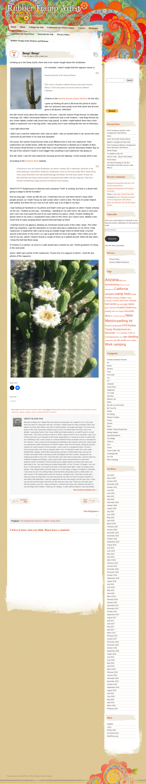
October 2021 (112, 487)
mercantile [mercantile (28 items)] (129, 311)
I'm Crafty (110, 393)
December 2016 (113, 642)
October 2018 (112, 575)
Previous (18, 501)
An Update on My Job (115, 154)
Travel (109, 448)
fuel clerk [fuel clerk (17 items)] (120, 304)
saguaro (22, 412)
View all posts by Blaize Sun (85, 490)
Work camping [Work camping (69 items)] (115, 344)
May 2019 (110, 554)
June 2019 (111, 551)
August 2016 (111, 654)
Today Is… (111, 442)
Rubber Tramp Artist (43, 7)
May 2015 (110, 699)
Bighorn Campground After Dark (118, 142)
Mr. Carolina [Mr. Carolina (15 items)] (115, 316)
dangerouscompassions (115, 183)
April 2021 (110, 499)
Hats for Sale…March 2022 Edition (119, 157)
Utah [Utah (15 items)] (120, 337)
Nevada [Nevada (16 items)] (122, 316)
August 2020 (111, 508)
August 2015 (111, 690)
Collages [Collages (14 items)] (129, 298)
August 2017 (111, 618)
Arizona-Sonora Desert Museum (73, 98)
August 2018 (111, 581)
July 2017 (110, 621)
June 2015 (111, 696)
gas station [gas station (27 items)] (129, 304)
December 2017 (113, 606)
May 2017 (110, 627)
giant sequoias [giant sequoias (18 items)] (110, 308)
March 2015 (111, 706)
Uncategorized (112, 454)
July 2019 (110, 548)
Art (108, 363)
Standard (95, 53)
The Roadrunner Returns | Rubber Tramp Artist (40, 521)
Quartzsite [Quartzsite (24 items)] (117, 325)
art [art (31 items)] (120, 280)
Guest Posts (111, 387)
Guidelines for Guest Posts (22, 34)
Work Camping (112, 460)
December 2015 (113, 678)
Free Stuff (110, 375)
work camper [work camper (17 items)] (132, 340)
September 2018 (113, 578)
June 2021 (111, 493)
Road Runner (76, 409)
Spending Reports (113, 435)
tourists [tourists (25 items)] (124, 333)
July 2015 (110, 693)
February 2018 (112, 599)
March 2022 (111, 478)
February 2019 (112, 563)
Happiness (111, 390)
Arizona (63, 409)
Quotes (109, 423)
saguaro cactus (31, 412)
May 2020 (110, 518)
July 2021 (110, 490)
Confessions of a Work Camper (61, 27)
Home (13, 27)
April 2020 (110, 521)
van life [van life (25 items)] (116, 340)
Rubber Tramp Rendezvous (117, 429)
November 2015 (113, 681)
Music (109, 402)
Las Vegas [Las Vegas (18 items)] (119, 311)
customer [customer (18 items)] (115, 301)
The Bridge (111, 438)
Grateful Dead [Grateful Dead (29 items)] (124, 307)
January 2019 (112, 566)
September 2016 (113, 651)
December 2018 (113, 569)
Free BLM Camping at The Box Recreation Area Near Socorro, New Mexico (120, 165)
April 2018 (110, 593)
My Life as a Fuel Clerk (115, 405)
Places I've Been (113, 417)
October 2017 (112, 612)
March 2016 (111, 669)
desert (69, 409)
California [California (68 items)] (121, 289)
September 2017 (113, 615)
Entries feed (111, 730)
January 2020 (112, 530)
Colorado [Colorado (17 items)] (108, 301)
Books (109, 366)
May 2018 (110, 590)
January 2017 (112, 639)
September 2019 (113, 542)
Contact (81, 28)
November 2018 (113, 572)
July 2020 (110, 512)
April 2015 (110, 703)
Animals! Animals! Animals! (28, 409)
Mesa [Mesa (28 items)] (107, 315)
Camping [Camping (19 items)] (115, 298)
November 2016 (113, 645)
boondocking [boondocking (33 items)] (112, 284)
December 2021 (113, 484)
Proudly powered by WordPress (17, 776)
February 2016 (112, 672)
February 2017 (112, 636)
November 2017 (113, 609)
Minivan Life (111, 399)
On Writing (111, 414)
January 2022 (112, 481)
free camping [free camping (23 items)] (130, 300)
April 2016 (110, 666)
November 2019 (113, 536)
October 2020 (112, 505)
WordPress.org (112, 736)
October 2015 (112, 684)
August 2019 (111, 545)
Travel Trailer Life (113, 451)
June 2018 (111, 587)
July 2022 (110, 475)
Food (109, 372)
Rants (109, 426)
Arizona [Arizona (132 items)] (112, 279)
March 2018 (111, 596)
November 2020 (113, 502)
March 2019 (111, 560)
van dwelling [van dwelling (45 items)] (130, 336)
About (22, 27)
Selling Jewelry (112, 432)
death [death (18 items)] (122, 301)
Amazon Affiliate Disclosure (119, 262)
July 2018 (110, 584)
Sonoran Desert (42, 412)
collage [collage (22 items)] (122, 298)
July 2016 (110, 657)
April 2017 (110, 630)
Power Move (111, 160)
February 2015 (112, 709)
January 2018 (112, 602)
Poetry (109, 420)
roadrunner (15, 412)
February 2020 (112, 527)
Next (92, 501)
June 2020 (111, 515)
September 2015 (113, 687)
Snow (109, 136)
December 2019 (113, 533)
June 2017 (111, 624)
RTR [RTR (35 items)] (124, 325)
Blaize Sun (44, 56)
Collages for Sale (36, 27)
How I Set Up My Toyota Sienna (118, 139)
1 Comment (52, 412)
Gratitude (110, 384)
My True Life (111, 408)
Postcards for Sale (45, 34)
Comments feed (113, 733)
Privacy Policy (63, 34)
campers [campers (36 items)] (110, 294)
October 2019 (112, 539)
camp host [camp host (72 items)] (122, 294)
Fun (108, 378)
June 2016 (111, 660)
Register (110, 724)
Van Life (110, 457)
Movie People (112, 151)
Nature (40, 409)
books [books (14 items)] (124, 280)
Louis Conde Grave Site (125, 194)
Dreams (110, 369)
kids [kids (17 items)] (113, 311)
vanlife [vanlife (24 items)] (123, 340)
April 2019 (110, 557)
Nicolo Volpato (47, 776)
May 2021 (110, 496)
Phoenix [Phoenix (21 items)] (108, 326)
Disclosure (93, 28)
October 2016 (112, 648)
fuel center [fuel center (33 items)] (110, 304)
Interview (110, 396)
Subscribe (112, 239)
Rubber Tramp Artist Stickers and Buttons (29, 40)
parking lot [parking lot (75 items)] (124, 321)
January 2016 (112, 675)
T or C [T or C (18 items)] (117, 333)
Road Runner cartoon (89, 409)
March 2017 (111, 633)
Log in (109, 727)
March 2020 (111, 524)
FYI (108, 381)
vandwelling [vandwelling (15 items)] (109, 340)
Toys (108, 445)
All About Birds (32, 161)
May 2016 (110, 663)
